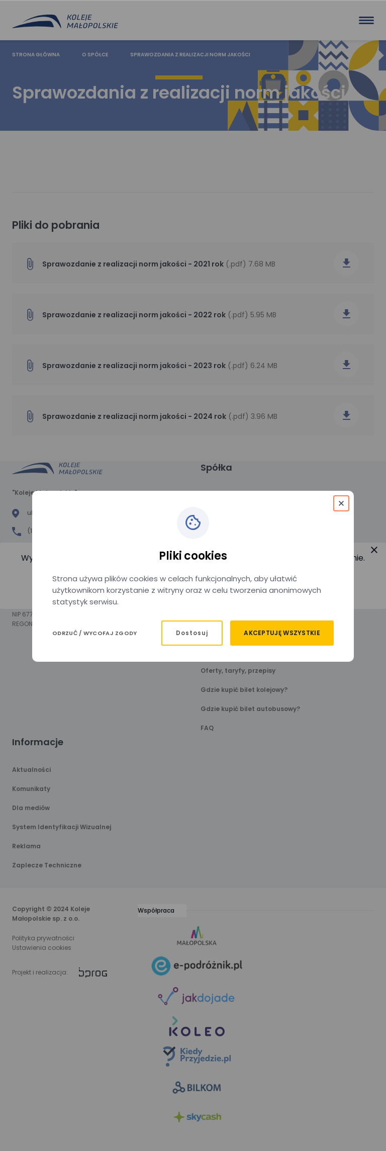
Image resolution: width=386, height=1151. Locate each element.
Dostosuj (192, 633)
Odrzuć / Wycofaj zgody (94, 633)
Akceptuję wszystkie (282, 633)
